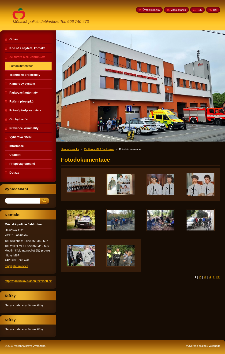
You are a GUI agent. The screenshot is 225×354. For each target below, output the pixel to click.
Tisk (215, 9)
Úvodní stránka (70, 149)
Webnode (214, 345)
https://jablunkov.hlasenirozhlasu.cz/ (28, 281)
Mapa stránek (178, 9)
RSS (199, 9)
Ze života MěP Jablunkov (99, 149)
